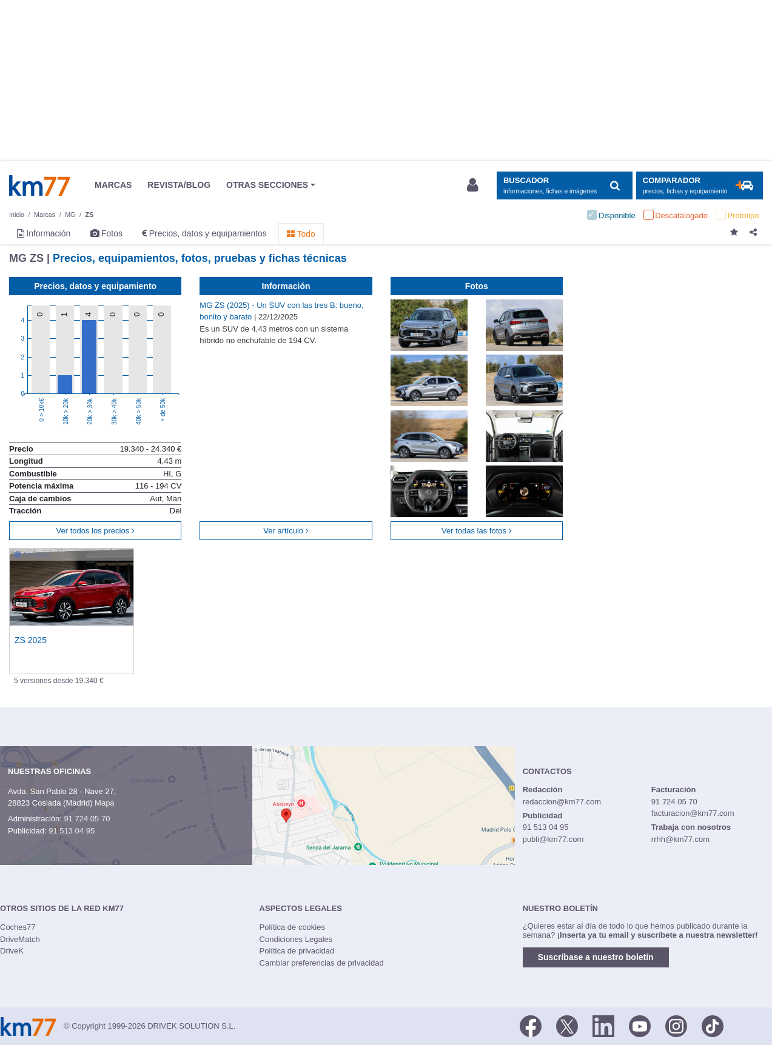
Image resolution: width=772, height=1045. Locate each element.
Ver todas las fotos (476, 530)
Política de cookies (292, 927)
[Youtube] (640, 1025)
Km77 (39, 185)
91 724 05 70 (87, 818)
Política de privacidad (297, 950)
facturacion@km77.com (692, 813)
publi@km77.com (553, 839)
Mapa (105, 802)
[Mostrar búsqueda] (564, 186)
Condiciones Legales (296, 939)
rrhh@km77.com (680, 839)
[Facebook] (531, 1025)
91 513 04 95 (72, 830)
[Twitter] (567, 1025)
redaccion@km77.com (562, 801)
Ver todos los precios (95, 530)
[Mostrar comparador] (699, 186)
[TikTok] (712, 1025)
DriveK (12, 950)
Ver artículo (285, 530)
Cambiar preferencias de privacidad (322, 962)
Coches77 (18, 927)
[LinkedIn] (603, 1025)
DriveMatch (20, 939)
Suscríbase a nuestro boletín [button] (596, 957)
